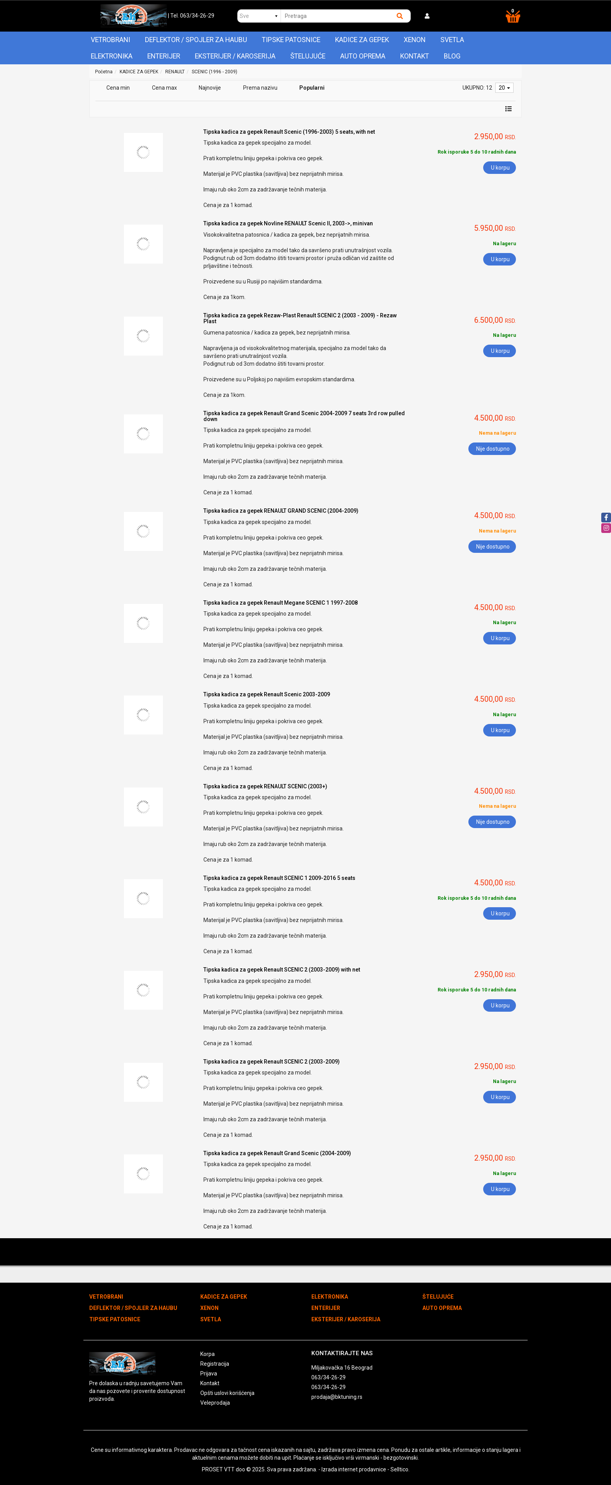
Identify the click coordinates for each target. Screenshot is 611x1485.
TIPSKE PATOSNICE (291, 40)
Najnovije (210, 88)
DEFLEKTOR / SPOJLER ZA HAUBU (196, 40)
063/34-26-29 (328, 1377)
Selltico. (400, 1469)
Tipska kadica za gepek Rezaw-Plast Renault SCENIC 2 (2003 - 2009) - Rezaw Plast (300, 318)
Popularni (312, 88)
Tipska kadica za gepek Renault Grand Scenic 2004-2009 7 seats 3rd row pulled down (304, 416)
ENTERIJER (163, 56)
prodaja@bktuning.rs (336, 1397)
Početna (104, 71)
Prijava (208, 1373)
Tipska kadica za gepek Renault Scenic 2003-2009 (266, 694)
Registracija (214, 1364)
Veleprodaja (215, 1403)
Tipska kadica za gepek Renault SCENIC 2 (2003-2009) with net (281, 969)
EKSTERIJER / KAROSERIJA (235, 56)
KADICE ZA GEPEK (362, 40)
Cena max (164, 88)
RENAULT (175, 71)
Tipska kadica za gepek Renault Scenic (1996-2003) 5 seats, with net (289, 132)
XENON (415, 40)
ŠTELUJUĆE (307, 56)
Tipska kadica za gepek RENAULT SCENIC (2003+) (265, 786)
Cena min (118, 88)
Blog (452, 56)
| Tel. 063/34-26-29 (191, 15)
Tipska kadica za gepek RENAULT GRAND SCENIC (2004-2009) (280, 511)
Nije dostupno (493, 449)
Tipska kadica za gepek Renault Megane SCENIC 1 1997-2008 (280, 603)
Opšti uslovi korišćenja (227, 1393)
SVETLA (452, 40)
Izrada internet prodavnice (353, 1469)
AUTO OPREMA (362, 56)
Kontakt (414, 56)
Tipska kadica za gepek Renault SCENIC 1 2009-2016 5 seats (279, 878)
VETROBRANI (110, 40)
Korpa (207, 1354)
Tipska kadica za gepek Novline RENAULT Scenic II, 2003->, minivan (288, 223)
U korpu (500, 168)
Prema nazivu (260, 88)
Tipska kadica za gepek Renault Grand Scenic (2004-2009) (277, 1153)
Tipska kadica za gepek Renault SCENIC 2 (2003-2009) (271, 1061)
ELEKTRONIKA (111, 56)
